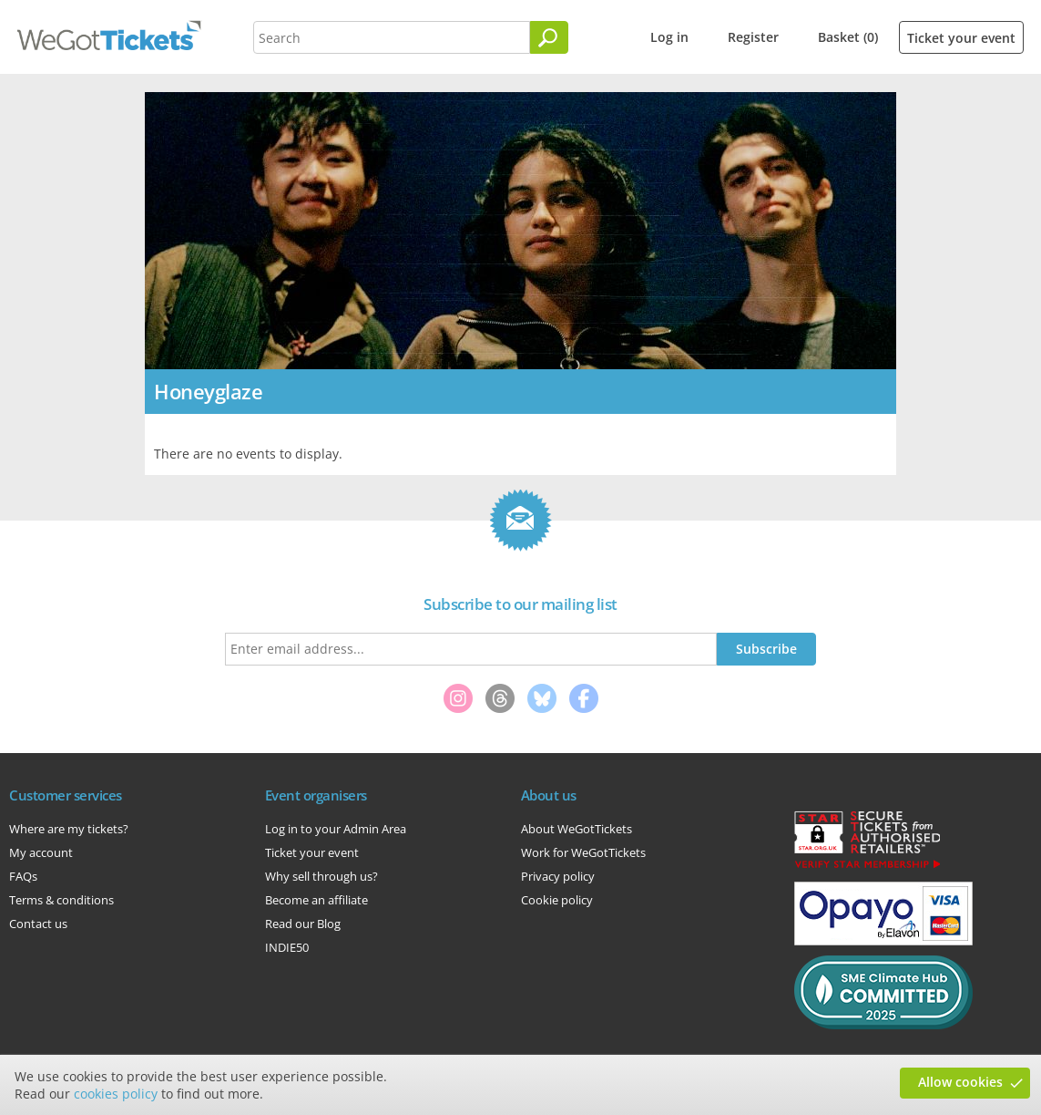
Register (753, 37)
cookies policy (116, 1093)
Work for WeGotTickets (583, 852)
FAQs (23, 876)
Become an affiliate (316, 900)
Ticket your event (961, 37)
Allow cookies (960, 1081)
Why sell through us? (321, 876)
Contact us (38, 923)
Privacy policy (558, 876)
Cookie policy (557, 900)
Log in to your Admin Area (335, 829)
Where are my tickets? (68, 829)
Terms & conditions (61, 900)
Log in (669, 37)
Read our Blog (303, 923)
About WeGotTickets (576, 829)
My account (41, 852)
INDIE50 (287, 947)
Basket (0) (848, 37)
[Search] (549, 37)
